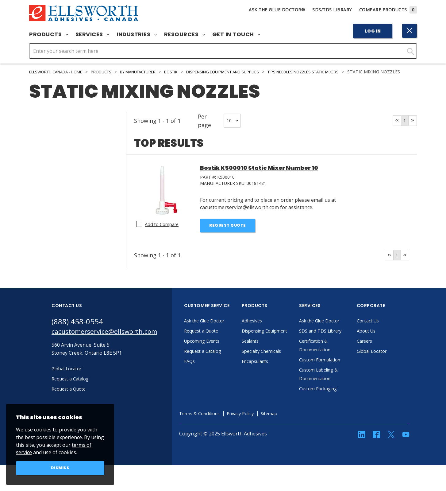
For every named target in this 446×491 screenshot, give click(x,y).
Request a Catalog (217, 360)
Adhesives (265, 329)
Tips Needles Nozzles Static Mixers (342, 72)
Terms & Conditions (214, 430)
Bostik (190, 72)
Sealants (264, 358)
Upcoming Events (217, 349)
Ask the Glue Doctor (220, 329)
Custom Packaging (333, 406)
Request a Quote (216, 339)
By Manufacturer (153, 72)
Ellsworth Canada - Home (60, 72)
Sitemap (291, 430)
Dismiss (60, 468)
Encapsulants (269, 378)
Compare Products (388, 10)
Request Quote (228, 233)
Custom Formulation (335, 377)
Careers (378, 349)
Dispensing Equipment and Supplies (249, 72)
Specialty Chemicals (276, 368)
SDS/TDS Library (332, 10)
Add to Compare (163, 231)
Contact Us (381, 329)
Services (92, 34)
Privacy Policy (259, 430)
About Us (380, 339)
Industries (137, 34)
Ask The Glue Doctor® (277, 10)
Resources (184, 34)
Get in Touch (236, 34)
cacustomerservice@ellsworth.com (111, 341)
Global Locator (386, 360)
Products (48, 34)
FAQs (202, 370)
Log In (373, 31)
